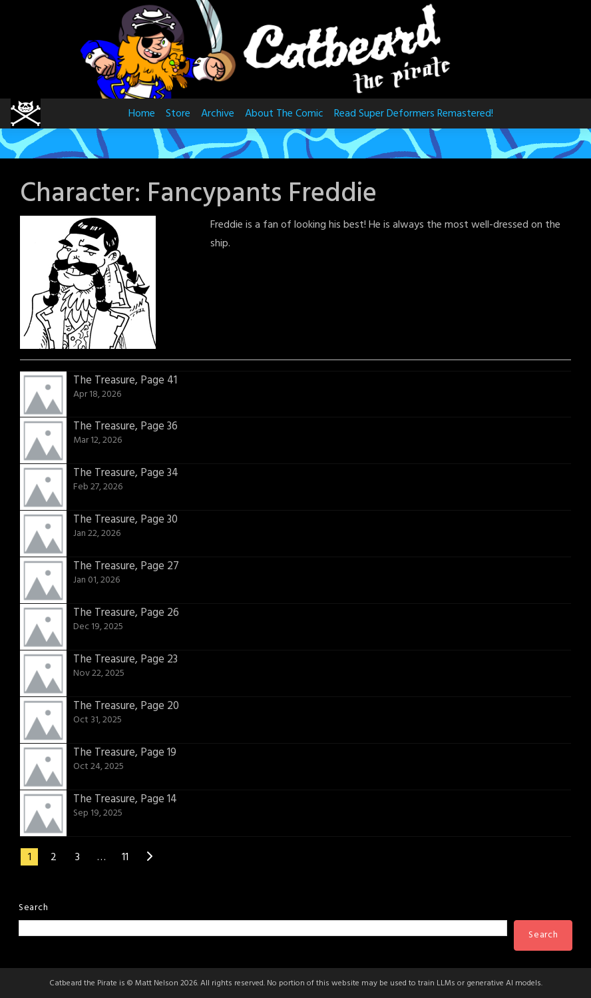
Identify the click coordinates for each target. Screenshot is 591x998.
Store (178, 114)
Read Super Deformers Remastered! (413, 114)
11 (125, 857)
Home (141, 114)
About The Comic (284, 114)
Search (33, 908)
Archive (217, 114)
